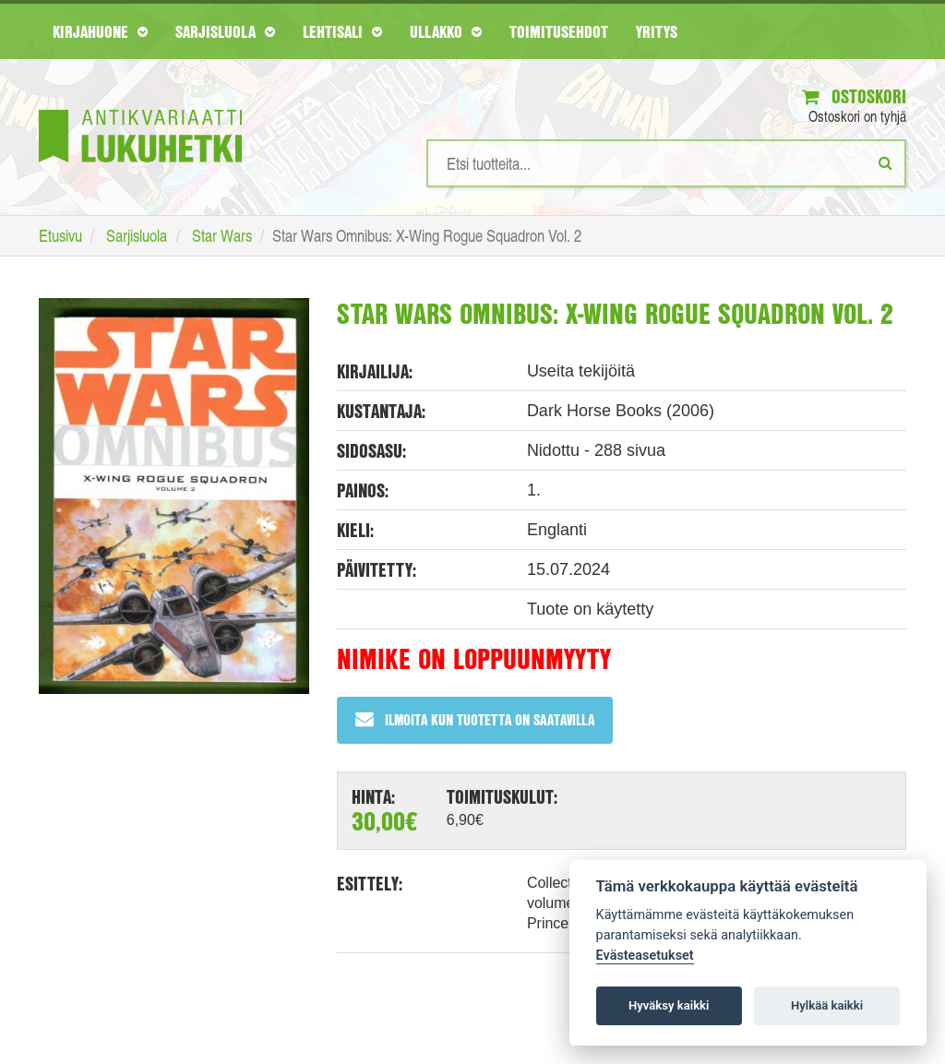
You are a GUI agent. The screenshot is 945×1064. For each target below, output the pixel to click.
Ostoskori (854, 96)
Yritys (656, 31)
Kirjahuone (100, 31)
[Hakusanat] (666, 163)
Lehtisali (342, 31)
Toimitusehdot (558, 31)
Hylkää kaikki (827, 1005)
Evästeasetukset (645, 955)
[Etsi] (885, 162)
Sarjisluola (225, 31)
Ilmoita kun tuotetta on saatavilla (474, 719)
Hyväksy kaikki (668, 1005)
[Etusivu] (140, 108)
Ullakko (446, 31)
